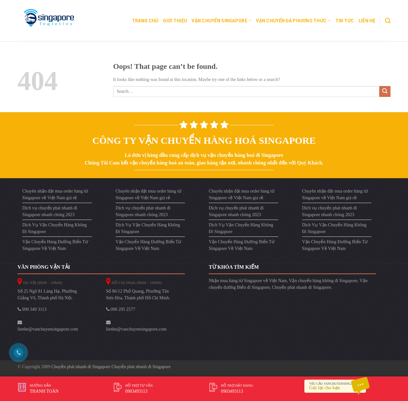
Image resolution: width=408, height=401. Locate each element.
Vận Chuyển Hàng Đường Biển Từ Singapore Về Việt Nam (55, 245)
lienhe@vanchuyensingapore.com (48, 326)
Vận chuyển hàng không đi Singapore (323, 280)
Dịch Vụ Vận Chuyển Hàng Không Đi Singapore (54, 228)
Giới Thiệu (175, 20)
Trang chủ (145, 20)
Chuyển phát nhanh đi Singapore (301, 287)
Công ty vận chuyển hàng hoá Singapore (204, 140)
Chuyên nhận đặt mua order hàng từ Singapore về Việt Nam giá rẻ (55, 194)
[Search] (387, 20)
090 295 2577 (120, 309)
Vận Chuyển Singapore (221, 21)
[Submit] (384, 91)
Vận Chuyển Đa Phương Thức (293, 21)
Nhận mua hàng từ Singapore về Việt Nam (248, 280)
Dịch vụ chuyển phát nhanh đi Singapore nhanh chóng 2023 (49, 211)
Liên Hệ (367, 20)
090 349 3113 (32, 309)
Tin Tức (344, 20)
